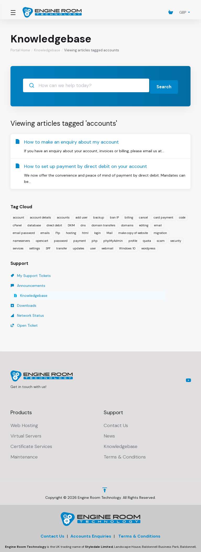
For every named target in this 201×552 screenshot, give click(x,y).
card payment (163, 216)
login (97, 231)
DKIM (71, 224)
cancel (143, 216)
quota (147, 239)
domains (127, 224)
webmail (107, 247)
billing (129, 216)
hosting (71, 231)
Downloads (23, 284)
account (18, 216)
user (93, 247)
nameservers (21, 239)
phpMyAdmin (113, 239)
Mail (110, 231)
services (18, 247)
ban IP (114, 216)
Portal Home (20, 50)
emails (45, 231)
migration (160, 231)
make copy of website (133, 231)
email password (24, 231)
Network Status (85, 284)
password (61, 239)
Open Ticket (139, 284)
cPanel (17, 224)
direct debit (54, 224)
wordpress (148, 247)
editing (143, 224)
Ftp (57, 231)
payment (79, 239)
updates (78, 247)
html (85, 231)
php (95, 239)
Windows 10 (127, 247)
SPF (48, 247)
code (182, 216)
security (175, 239)
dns (83, 224)
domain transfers (103, 224)
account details (40, 216)
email (158, 224)
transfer (61, 247)
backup (98, 216)
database (34, 224)
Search (163, 85)
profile (133, 239)
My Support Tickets (31, 274)
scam (161, 239)
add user (81, 216)
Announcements (85, 274)
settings (34, 247)
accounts (63, 216)
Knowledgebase (47, 50)
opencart (42, 239)
